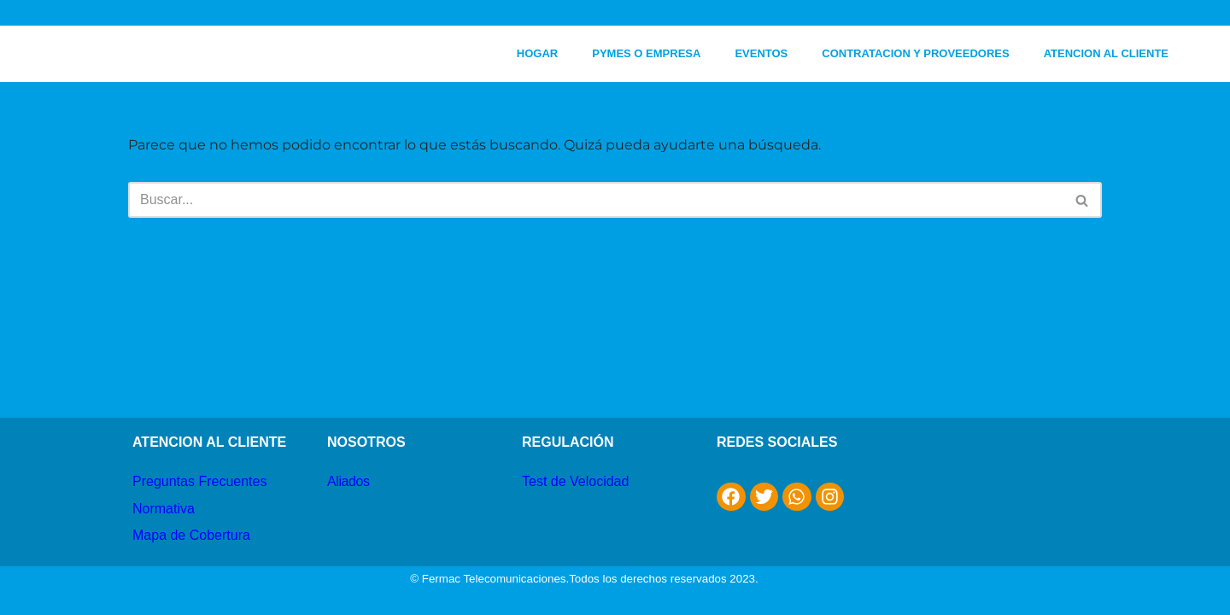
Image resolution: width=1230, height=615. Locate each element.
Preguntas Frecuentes (199, 481)
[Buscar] (595, 200)
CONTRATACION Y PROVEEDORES (915, 53)
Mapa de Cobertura (191, 535)
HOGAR (537, 53)
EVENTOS (761, 53)
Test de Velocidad (575, 481)
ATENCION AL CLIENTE (1106, 53)
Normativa (163, 508)
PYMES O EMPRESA (646, 53)
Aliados (348, 481)
